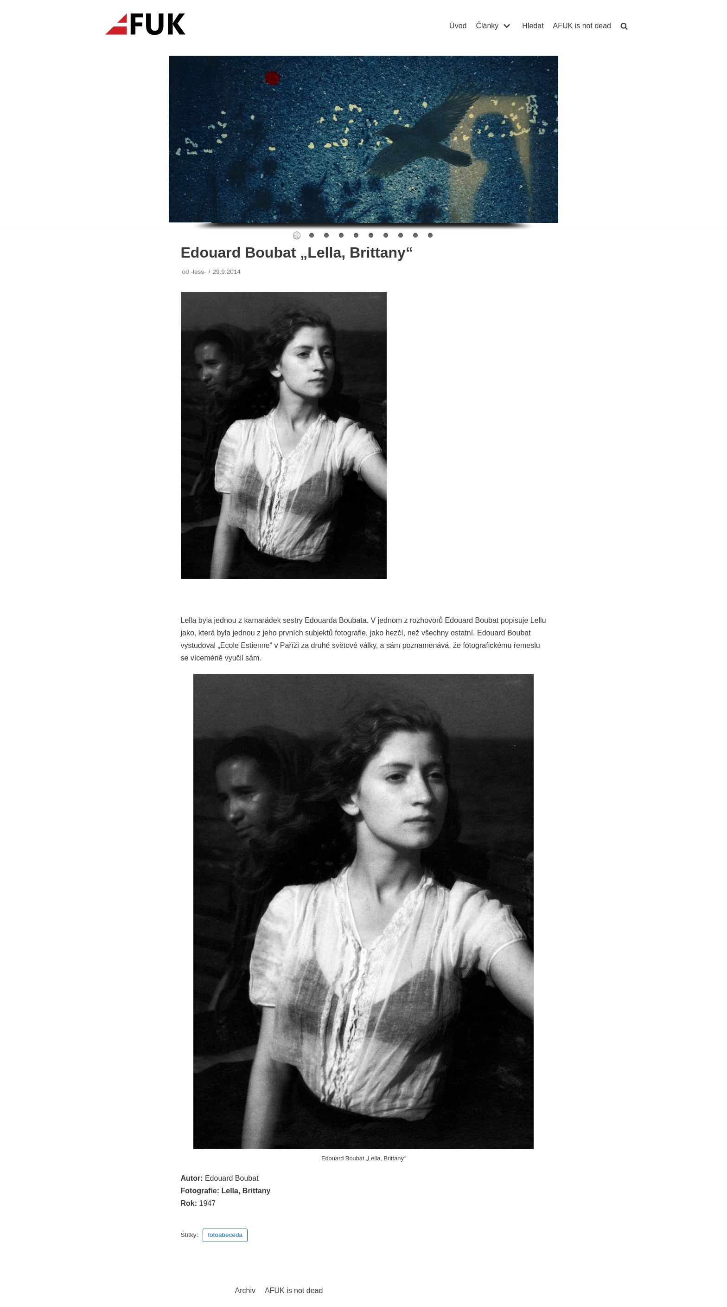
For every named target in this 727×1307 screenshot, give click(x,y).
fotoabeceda (225, 1234)
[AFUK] (156, 26)
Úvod (457, 26)
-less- (198, 271)
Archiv (245, 1290)
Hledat (532, 26)
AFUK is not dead (582, 26)
